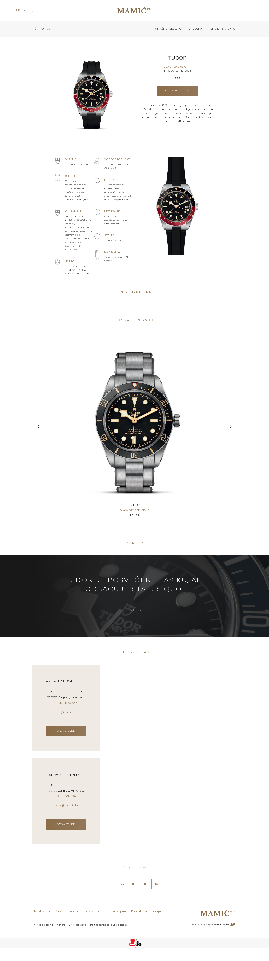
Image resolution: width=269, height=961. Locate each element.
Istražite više (134, 613)
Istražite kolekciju (164, 29)
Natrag (43, 29)
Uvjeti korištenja (78, 938)
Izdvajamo (120, 924)
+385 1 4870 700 (66, 708)
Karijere (61, 938)
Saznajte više (66, 736)
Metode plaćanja (43, 938)
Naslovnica (42, 924)
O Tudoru (193, 29)
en (23, 10)
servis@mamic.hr (66, 816)
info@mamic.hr (66, 717)
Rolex (59, 924)
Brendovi (73, 924)
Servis (88, 924)
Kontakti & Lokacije (146, 924)
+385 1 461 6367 (66, 807)
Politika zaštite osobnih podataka (109, 938)
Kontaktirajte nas (221, 29)
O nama (102, 924)
